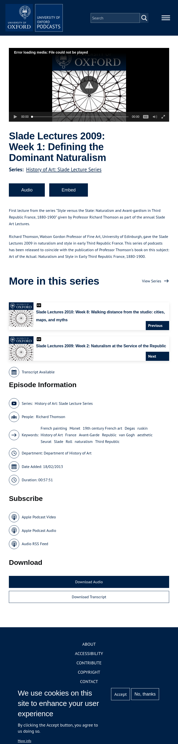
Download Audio (89, 582)
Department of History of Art (68, 454)
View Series (151, 281)
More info (24, 741)
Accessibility (89, 654)
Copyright (89, 673)
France (70, 435)
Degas (130, 429)
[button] (89, 85)
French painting (54, 429)
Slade (58, 442)
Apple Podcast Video (39, 517)
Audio (26, 190)
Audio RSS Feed (35, 544)
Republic (109, 435)
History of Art (52, 435)
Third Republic (107, 442)
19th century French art (102, 429)
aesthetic (145, 435)
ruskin (142, 429)
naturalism (84, 442)
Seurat (46, 442)
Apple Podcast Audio (39, 531)
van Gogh (127, 435)
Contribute (88, 663)
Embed (69, 190)
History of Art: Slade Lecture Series (63, 170)
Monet (74, 429)
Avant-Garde (89, 435)
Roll (69, 442)
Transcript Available (38, 372)
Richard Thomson (50, 417)
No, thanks (145, 694)
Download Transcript (89, 597)
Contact (89, 682)
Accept (120, 694)
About (89, 645)
